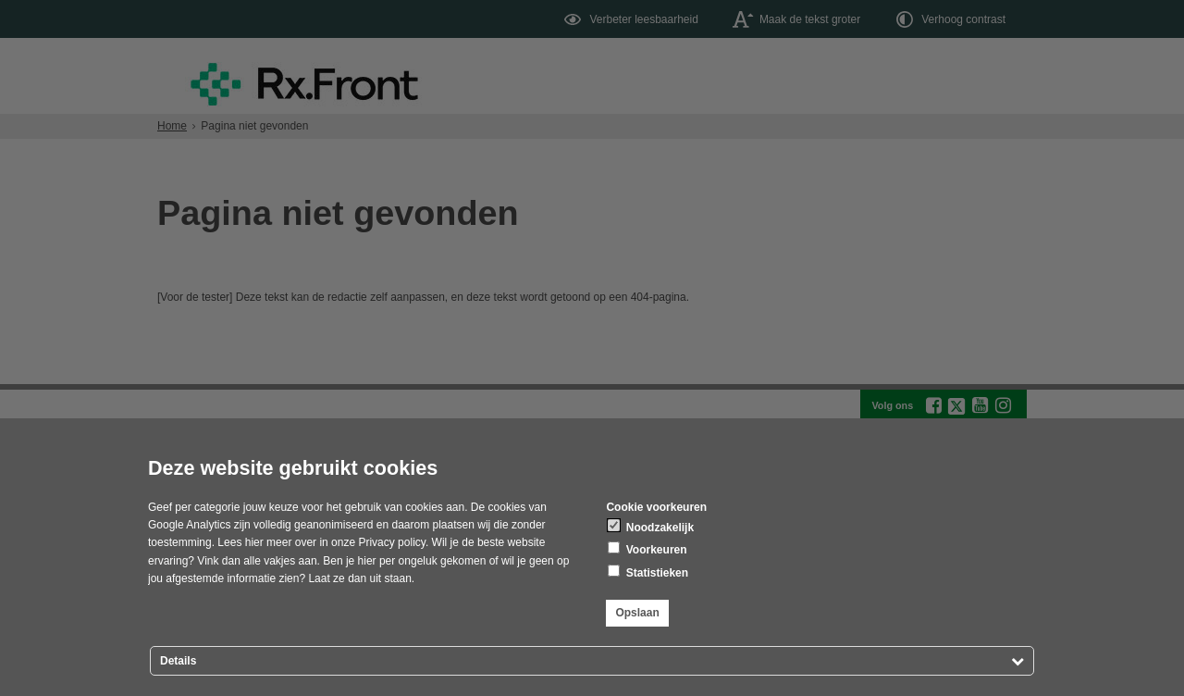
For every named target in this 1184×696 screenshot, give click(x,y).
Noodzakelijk (651, 526)
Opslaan (637, 612)
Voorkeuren (647, 548)
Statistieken (648, 572)
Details (178, 660)
